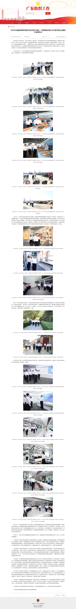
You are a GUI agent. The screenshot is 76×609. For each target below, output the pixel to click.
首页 (12, 22)
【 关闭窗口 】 (63, 595)
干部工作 (34, 22)
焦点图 (14, 26)
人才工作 (49, 22)
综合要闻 (19, 22)
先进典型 (64, 22)
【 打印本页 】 (57, 595)
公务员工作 (42, 22)
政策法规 (56, 22)
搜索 (48, 13)
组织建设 (27, 22)
